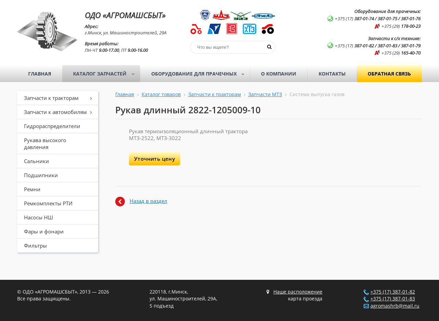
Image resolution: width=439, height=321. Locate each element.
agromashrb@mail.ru (394, 306)
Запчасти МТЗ (265, 94)
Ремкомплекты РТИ (48, 203)
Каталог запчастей (106, 74)
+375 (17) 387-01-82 (392, 292)
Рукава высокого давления (45, 143)
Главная (39, 73)
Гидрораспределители (52, 126)
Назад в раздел (148, 200)
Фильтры (35, 245)
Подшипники (41, 175)
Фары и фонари (44, 231)
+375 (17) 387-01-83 (392, 299)
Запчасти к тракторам (60, 98)
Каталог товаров (161, 94)
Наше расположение (297, 292)
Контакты (332, 73)
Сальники (36, 161)
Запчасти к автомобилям (60, 112)
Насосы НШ (38, 217)
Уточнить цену (154, 158)
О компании (278, 73)
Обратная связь (389, 73)
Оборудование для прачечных (200, 74)
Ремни (32, 189)
